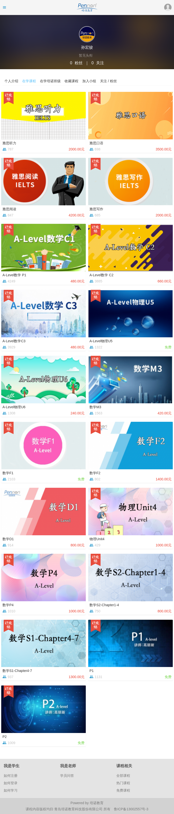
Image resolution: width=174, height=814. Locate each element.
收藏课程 (71, 81)
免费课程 (123, 790)
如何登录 (10, 783)
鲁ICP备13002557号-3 (131, 809)
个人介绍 (11, 81)
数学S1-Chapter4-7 (17, 671)
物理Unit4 (96, 539)
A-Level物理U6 (13, 407)
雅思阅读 (9, 209)
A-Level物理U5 (100, 341)
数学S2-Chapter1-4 (104, 605)
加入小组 (89, 81)
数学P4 (8, 605)
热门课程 (123, 783)
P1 (91, 671)
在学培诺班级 (50, 81)
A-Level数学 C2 (101, 275)
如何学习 (10, 790)
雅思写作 (96, 209)
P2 (4, 737)
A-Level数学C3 (13, 341)
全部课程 (123, 776)
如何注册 (10, 776)
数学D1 (8, 539)
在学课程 (29, 81)
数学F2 (94, 473)
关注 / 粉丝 (108, 81)
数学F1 (7, 473)
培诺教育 (97, 803)
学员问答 (67, 776)
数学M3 (95, 407)
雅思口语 (96, 143)
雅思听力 (9, 143)
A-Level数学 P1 (14, 275)
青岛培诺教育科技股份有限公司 (79, 809)
